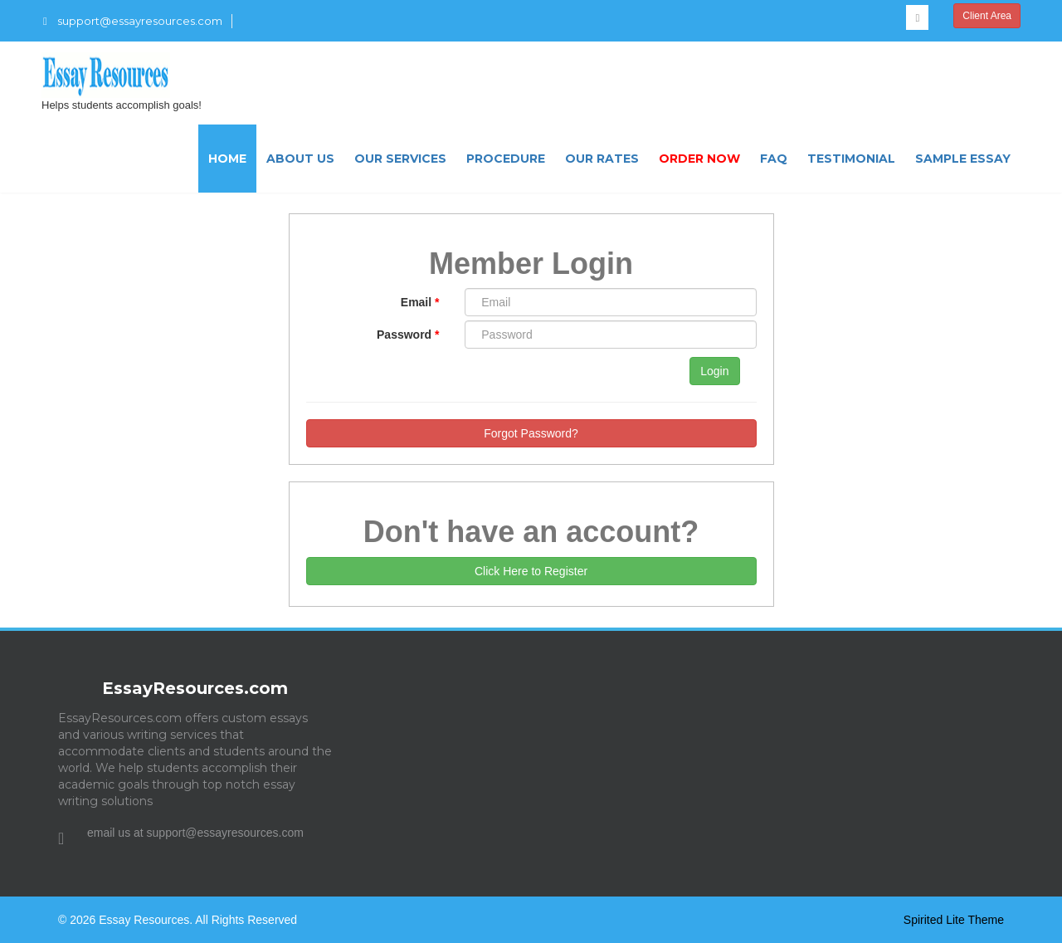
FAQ (773, 158)
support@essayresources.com (132, 20)
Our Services (400, 158)
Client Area (986, 16)
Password (408, 334)
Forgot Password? (531, 433)
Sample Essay (963, 158)
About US (300, 158)
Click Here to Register (531, 571)
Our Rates (602, 158)
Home (227, 158)
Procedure (505, 158)
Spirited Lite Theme (954, 919)
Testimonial (851, 158)
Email (420, 302)
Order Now (699, 158)
